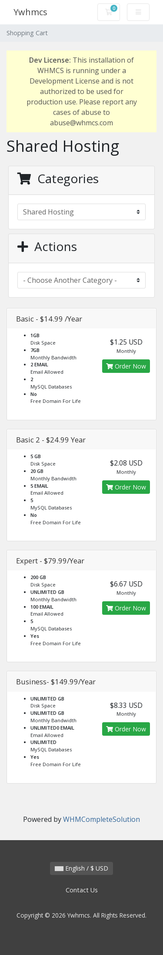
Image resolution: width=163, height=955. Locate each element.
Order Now (126, 366)
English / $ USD (81, 868)
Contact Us (82, 890)
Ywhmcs (30, 12)
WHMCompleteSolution (101, 819)
